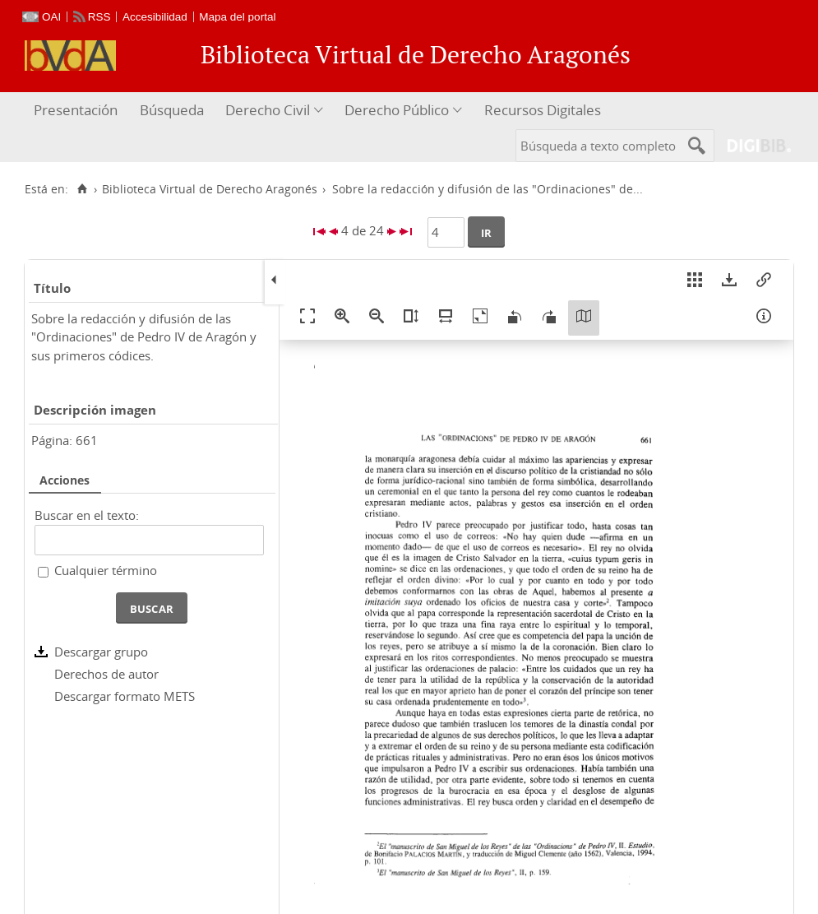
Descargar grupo (101, 651)
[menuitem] (77, 110)
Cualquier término (105, 570)
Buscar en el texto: (87, 515)
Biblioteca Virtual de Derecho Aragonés (209, 189)
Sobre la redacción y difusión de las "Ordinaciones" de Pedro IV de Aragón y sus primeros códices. (143, 337)
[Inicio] (82, 189)
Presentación (76, 109)
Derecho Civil (267, 109)
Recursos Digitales (542, 109)
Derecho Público (396, 109)
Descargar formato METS (124, 696)
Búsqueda (172, 109)
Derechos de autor (106, 674)
